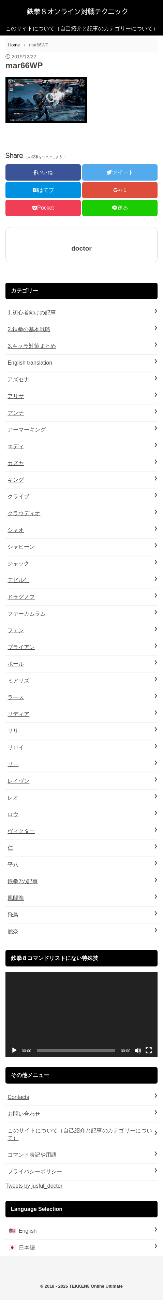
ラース (16, 697)
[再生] (14, 1050)
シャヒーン (21, 547)
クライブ (18, 496)
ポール (16, 664)
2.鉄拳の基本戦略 (29, 329)
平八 (13, 864)
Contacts (18, 1097)
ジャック (18, 563)
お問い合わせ (24, 1114)
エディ (16, 446)
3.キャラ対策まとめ (32, 346)
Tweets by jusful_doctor (33, 1186)
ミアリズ (18, 680)
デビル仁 (18, 580)
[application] (81, 1015)
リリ (13, 731)
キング (16, 480)
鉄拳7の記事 (23, 881)
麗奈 (13, 931)
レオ (13, 798)
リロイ (16, 747)
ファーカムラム (27, 614)
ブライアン (21, 647)
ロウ (13, 814)
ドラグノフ (21, 597)
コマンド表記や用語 (32, 1155)
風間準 (16, 898)
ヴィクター (21, 831)
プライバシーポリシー (35, 1171)
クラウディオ (24, 513)
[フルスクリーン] (148, 1050)
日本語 (27, 1247)
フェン (16, 630)
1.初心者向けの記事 (32, 312)
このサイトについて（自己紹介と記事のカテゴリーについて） (81, 28)
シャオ (16, 530)
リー (13, 764)
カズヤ (16, 463)
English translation (30, 363)
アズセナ (18, 379)
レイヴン (18, 781)
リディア (18, 714)
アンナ (16, 413)
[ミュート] (137, 1050)
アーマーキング (27, 430)
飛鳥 (13, 915)
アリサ (16, 396)
